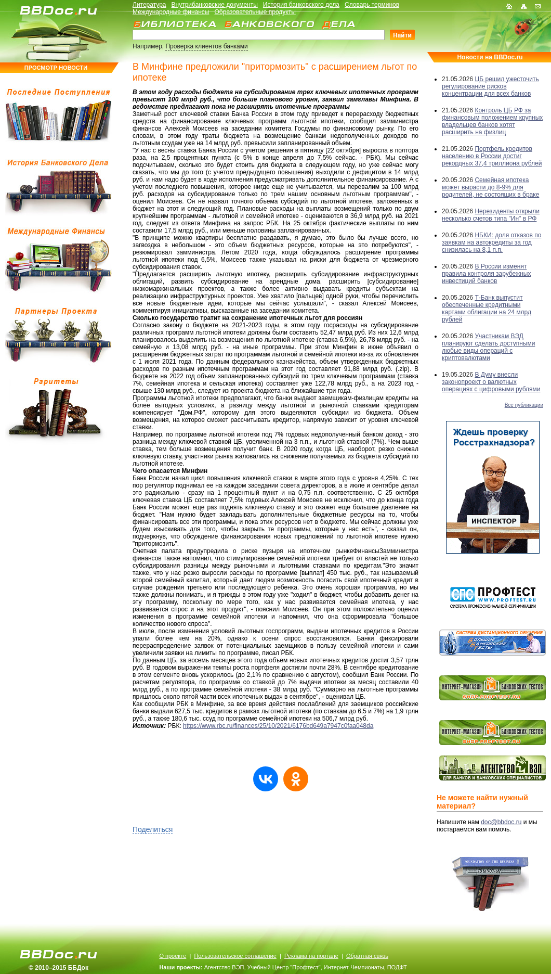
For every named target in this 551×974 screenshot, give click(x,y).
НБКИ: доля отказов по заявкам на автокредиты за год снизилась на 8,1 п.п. (491, 242)
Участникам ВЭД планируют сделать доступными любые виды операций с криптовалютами (488, 347)
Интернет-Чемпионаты (354, 967)
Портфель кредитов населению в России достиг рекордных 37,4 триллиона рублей (492, 156)
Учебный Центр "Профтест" (284, 967)
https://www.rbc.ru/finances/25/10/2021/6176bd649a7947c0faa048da (278, 725)
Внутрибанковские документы (215, 4)
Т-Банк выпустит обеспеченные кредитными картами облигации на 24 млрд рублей (486, 308)
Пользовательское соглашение (235, 956)
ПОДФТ (397, 967)
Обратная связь (367, 956)
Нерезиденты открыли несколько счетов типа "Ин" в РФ (491, 215)
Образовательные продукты (255, 12)
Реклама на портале (311, 956)
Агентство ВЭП (224, 967)
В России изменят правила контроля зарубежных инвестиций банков (486, 274)
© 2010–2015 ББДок (58, 967)
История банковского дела (301, 4)
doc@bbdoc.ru (501, 822)
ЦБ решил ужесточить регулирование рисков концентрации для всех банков (490, 86)
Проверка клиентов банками (206, 46)
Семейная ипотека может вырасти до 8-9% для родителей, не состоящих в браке (490, 187)
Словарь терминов (372, 4)
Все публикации (524, 405)
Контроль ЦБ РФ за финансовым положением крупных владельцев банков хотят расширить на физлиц (492, 121)
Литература (149, 4)
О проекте (172, 956)
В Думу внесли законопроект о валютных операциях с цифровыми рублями (491, 382)
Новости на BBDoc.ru (489, 57)
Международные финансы (171, 12)
